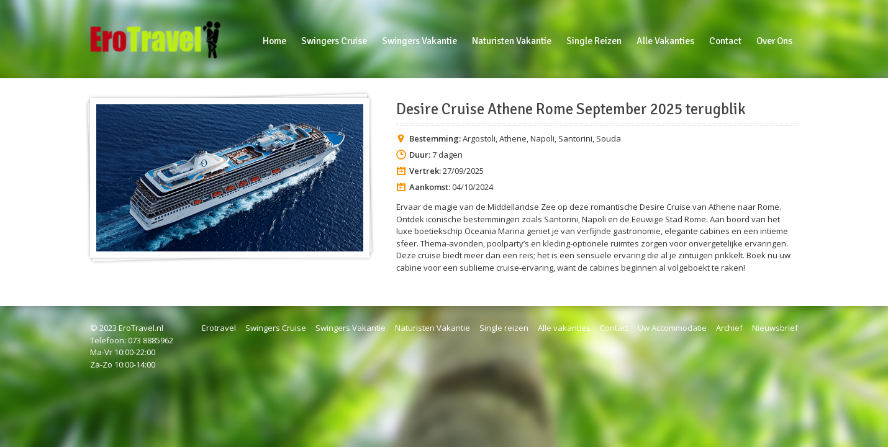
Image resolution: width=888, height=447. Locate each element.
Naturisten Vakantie (432, 327)
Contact (614, 327)
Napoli (542, 138)
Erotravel (219, 327)
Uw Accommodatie (672, 327)
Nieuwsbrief (775, 327)
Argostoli (479, 138)
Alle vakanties (564, 327)
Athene (513, 138)
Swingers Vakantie (350, 327)
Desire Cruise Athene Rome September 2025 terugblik (571, 109)
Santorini (575, 138)
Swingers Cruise (275, 327)
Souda (608, 138)
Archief (729, 327)
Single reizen (503, 327)
